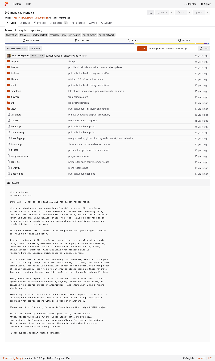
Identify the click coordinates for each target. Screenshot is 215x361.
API (209, 358)
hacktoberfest (40, 34)
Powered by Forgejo (13, 358)
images (13, 67)
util (10, 102)
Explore (17, 3)
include (13, 73)
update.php (15, 173)
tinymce (13, 96)
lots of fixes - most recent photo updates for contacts (96, 90)
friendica (15, 12)
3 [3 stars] (189, 12)
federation (11, 34)
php (64, 34)
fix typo (72, 61)
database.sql (15, 132)
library (12, 79)
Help (28, 3)
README (13, 167)
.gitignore (14, 114)
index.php (14, 144)
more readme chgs (78, 167)
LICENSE (13, 161)
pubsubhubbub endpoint (81, 126)
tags (133, 40)
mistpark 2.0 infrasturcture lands (85, 79)
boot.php (14, 126)
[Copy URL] (201, 48)
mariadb (54, 34)
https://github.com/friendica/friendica (31, 17)
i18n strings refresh (78, 102)
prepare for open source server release (88, 150)
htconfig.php (16, 138)
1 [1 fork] (207, 12)
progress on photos (78, 155)
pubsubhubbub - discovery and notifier (66, 55)
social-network (106, 34)
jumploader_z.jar (18, 155)
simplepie (14, 90)
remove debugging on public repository (89, 114)
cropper (13, 61)
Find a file (35, 48)
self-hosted (74, 34)
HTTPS (142, 48)
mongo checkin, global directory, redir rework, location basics (100, 138)
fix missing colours (78, 96)
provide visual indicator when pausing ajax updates (95, 67)
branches (82, 40)
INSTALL (13, 150)
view (11, 108)
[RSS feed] (150, 12)
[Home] (6, 4)
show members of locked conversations (89, 144)
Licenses (200, 358)
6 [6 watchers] (171, 12)
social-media (89, 34)
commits (31, 40)
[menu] (207, 48)
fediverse (25, 34)
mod (11, 85)
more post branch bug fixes (82, 120)
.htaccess (14, 120)
